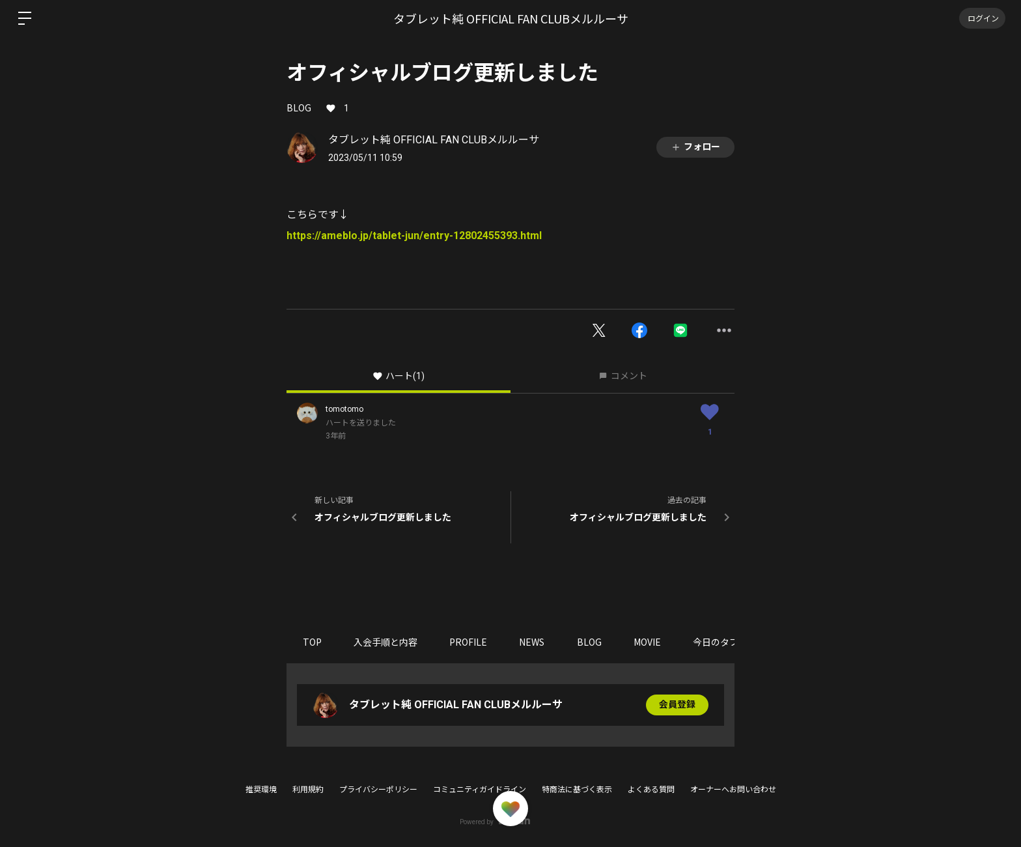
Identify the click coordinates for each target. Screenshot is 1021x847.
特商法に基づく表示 (577, 789)
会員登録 (677, 705)
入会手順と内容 (386, 641)
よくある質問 (651, 789)
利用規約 (308, 789)
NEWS (533, 641)
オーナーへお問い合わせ (733, 790)
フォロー (695, 146)
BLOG (299, 107)
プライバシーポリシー (378, 789)
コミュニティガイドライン (479, 789)
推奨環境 (261, 789)
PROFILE (469, 641)
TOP (312, 641)
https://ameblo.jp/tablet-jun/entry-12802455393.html (414, 235)
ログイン (982, 17)
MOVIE (650, 641)
